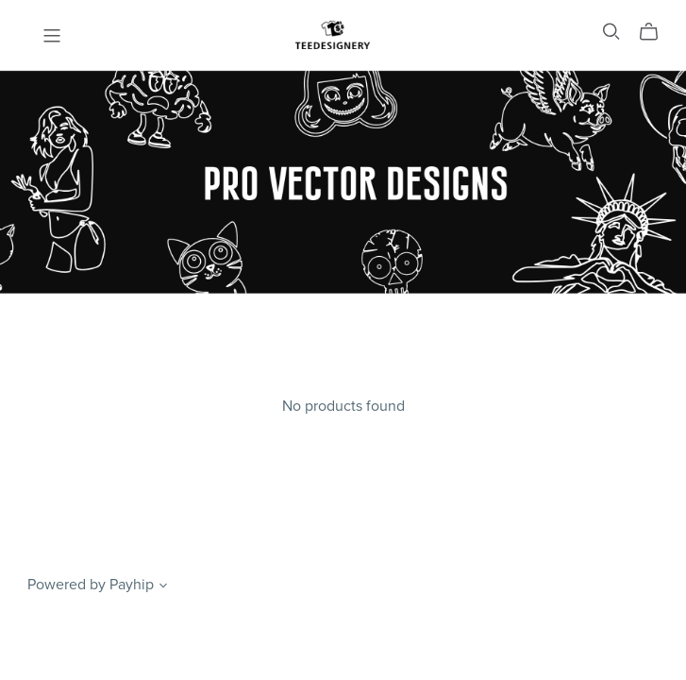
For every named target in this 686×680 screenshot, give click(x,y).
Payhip (131, 584)
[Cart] (656, 32)
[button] (163, 587)
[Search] (611, 32)
